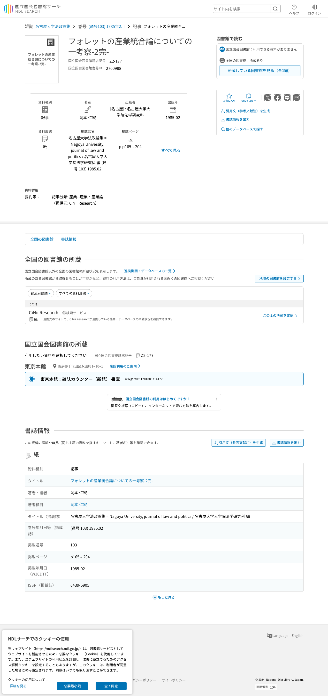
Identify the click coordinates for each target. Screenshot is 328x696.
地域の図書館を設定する (280, 278)
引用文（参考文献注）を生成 (245, 110)
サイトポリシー (174, 680)
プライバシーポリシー (139, 680)
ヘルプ (294, 9)
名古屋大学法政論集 (52, 26)
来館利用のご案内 (126, 366)
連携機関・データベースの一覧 (150, 271)
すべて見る (171, 150)
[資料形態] (74, 293)
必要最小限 (72, 685)
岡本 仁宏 (78, 504)
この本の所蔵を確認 (281, 316)
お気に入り (229, 97)
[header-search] (247, 9)
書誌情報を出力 (235, 119)
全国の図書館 (41, 239)
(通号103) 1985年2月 (107, 26)
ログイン (314, 9)
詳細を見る (18, 685)
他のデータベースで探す (242, 129)
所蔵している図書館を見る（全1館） (260, 70)
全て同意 (111, 685)
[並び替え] (41, 293)
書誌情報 (68, 239)
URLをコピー (248, 97)
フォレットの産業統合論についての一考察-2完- (111, 480)
